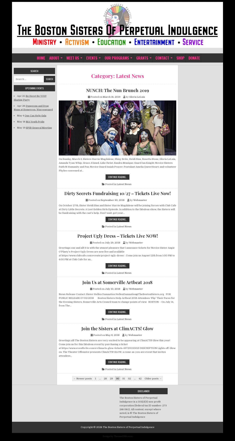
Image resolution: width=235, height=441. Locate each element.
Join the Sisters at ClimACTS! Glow (117, 328)
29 (111, 378)
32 (129, 378)
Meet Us (72, 58)
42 (140, 378)
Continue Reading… (118, 177)
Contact (162, 58)
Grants (142, 58)
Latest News (124, 184)
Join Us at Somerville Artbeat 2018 (117, 282)
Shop (180, 58)
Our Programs (117, 58)
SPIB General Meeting (39, 127)
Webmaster (140, 200)
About (54, 58)
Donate (194, 58)
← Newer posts (82, 378)
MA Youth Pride (35, 121)
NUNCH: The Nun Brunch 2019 (117, 90)
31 (123, 378)
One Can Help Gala (35, 115)
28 (105, 378)
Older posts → (153, 378)
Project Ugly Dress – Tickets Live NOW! (117, 235)
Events (91, 58)
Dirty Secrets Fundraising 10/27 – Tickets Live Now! (117, 193)
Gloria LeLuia (137, 97)
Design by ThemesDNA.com (118, 436)
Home (41, 58)
